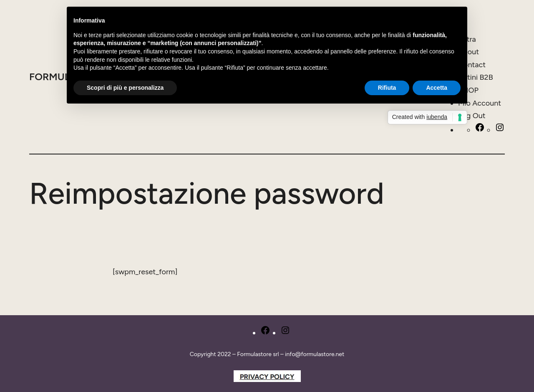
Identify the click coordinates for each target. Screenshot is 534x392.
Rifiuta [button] (387, 87)
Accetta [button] (436, 87)
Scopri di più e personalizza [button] (125, 87)
